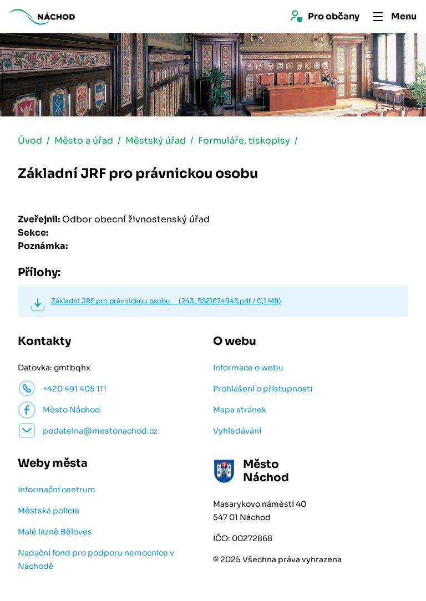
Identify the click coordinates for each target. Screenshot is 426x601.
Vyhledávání (237, 431)
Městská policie (48, 511)
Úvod (30, 140)
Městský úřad (155, 140)
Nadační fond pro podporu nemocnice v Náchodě (96, 559)
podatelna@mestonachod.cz (100, 431)
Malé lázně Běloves (55, 532)
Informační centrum (56, 490)
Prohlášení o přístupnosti (262, 389)
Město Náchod (71, 410)
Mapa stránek (239, 410)
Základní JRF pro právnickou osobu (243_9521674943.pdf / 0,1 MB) (166, 301)
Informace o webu (248, 368)
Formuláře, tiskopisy (244, 140)
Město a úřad (83, 140)
